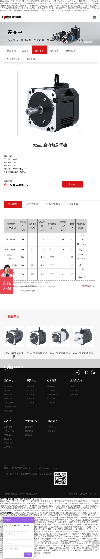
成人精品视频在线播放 (89, 541)
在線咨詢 (72, 189)
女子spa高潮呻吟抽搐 (61, 523)
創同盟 (93, 499)
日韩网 (48, 534)
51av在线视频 (40, 553)
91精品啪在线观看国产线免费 (35, 544)
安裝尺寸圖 (35, 209)
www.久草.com (73, 541)
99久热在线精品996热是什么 (72, 546)
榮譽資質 (29, 440)
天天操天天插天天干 (63, 539)
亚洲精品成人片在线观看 (58, 548)
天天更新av (48, 537)
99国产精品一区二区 (38, 548)
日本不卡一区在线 (64, 518)
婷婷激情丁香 (90, 532)
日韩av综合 (83, 530)
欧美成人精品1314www (50, 546)
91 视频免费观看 (43, 525)
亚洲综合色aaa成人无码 (57, 527)
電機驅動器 (14, 61)
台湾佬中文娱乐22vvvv (89, 544)
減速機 (31, 51)
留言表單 (52, 436)
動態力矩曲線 (58, 209)
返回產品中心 (89, 303)
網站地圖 (73, 499)
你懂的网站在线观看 (79, 523)
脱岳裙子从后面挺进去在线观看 (57, 555)
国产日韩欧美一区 (72, 551)
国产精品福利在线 (73, 553)
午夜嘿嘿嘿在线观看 (62, 537)
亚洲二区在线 (91, 518)
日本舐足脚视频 (47, 541)
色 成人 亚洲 (34, 546)
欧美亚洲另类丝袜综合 (80, 555)
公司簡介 (29, 432)
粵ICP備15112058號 (28, 499)
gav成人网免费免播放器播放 (63, 534)
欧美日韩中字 (71, 530)
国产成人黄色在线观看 (78, 548)
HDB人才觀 (9, 436)
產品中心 (77, 42)
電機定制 (57, 61)
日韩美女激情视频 (70, 520)
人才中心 (8, 426)
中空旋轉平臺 (36, 61)
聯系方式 (52, 432)
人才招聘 (8, 452)
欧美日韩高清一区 (44, 551)
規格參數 (13, 209)
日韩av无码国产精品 (56, 544)
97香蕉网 (54, 525)
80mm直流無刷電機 (25, 304)
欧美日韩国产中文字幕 (47, 518)
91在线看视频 (77, 537)
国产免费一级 (79, 518)
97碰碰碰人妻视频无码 (55, 553)
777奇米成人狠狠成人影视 (34, 534)
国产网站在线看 (82, 534)
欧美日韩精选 (94, 523)
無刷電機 (88, 42)
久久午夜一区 (85, 520)
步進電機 (13, 51)
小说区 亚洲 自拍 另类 (77, 527)
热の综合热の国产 (80, 539)
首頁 (68, 42)
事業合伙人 (9, 448)
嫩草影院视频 (58, 551)
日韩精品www (59, 530)
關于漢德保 (31, 426)
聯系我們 (52, 426)
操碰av (50, 530)
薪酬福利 (8, 432)
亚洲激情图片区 (40, 520)
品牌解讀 (29, 436)
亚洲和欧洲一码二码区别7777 (50, 532)
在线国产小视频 (72, 544)
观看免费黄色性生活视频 (40, 558)
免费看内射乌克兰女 (43, 523)
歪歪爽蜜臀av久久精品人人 (18, 558)
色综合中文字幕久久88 (37, 527)
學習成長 (8, 440)
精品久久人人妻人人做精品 (70, 525)
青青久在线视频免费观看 (73, 532)
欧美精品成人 (41, 530)
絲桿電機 (67, 51)
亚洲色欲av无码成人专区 (43, 539)
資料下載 (80, 209)
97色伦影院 (87, 553)
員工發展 (8, 444)
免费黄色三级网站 (55, 520)
